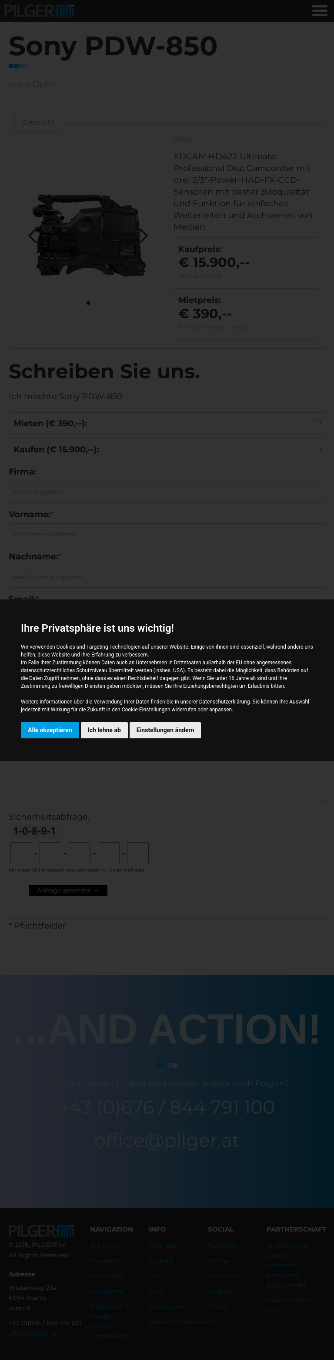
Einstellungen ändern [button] (165, 730)
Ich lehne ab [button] (104, 730)
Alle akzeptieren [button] (50, 730)
